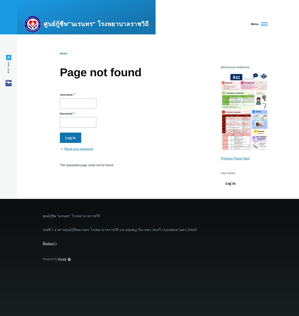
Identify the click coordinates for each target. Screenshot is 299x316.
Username (66, 94)
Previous (227, 158)
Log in (230, 183)
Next (246, 158)
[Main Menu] (258, 24)
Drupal (62, 259)
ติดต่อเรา (50, 243)
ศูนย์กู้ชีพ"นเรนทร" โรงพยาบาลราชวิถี (96, 24)
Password (66, 113)
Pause (238, 158)
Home (63, 53)
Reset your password (78, 149)
